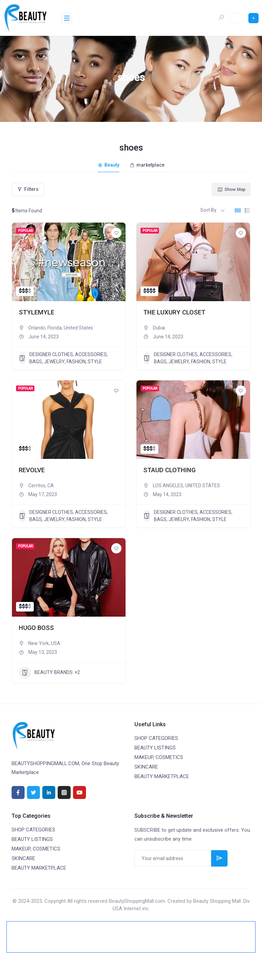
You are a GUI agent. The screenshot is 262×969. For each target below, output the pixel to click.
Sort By (208, 210)
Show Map (231, 189)
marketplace (147, 165)
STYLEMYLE (36, 312)
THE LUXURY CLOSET (174, 312)
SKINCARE (146, 767)
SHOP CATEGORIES (156, 738)
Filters (28, 189)
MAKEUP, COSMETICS (158, 757)
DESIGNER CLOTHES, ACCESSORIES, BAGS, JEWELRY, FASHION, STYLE (63, 358)
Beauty (108, 165)
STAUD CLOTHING (169, 470)
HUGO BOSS (36, 628)
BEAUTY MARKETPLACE (161, 776)
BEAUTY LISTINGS (155, 748)
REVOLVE (32, 470)
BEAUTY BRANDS (46, 672)
